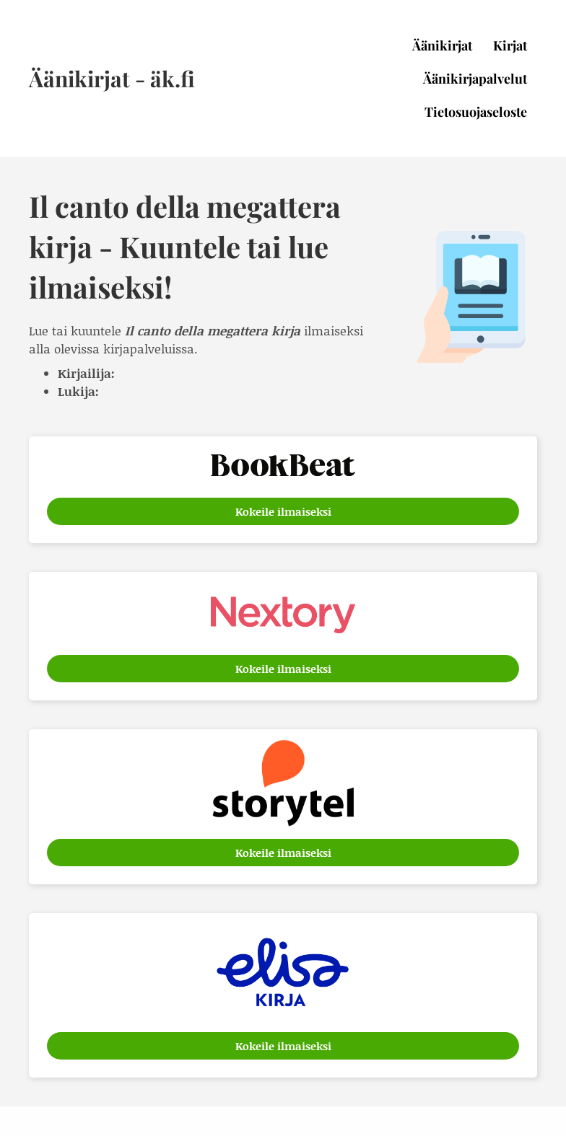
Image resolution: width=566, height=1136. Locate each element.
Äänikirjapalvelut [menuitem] (475, 78)
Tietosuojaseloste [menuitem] (476, 111)
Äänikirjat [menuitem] (442, 45)
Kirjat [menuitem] (510, 45)
